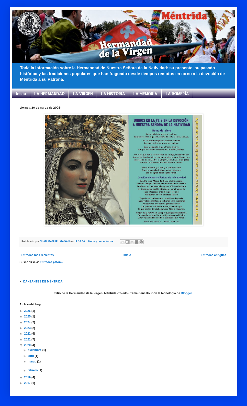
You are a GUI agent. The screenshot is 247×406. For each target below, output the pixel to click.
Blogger (186, 293)
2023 (28, 328)
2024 (28, 322)
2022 (28, 333)
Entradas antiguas (213, 255)
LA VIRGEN (83, 93)
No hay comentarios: (101, 241)
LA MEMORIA (145, 93)
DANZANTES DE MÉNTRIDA (43, 281)
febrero (33, 370)
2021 (28, 339)
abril (31, 356)
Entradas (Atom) (51, 262)
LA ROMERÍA (177, 93)
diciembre (35, 350)
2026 (28, 311)
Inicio (21, 93)
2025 (28, 316)
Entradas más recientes (37, 255)
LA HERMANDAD (49, 93)
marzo (32, 361)
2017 (28, 383)
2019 (28, 377)
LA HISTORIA (113, 93)
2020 (28, 345)
